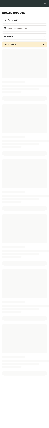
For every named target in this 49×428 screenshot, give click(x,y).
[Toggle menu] (44, 3)
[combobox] (24, 20)
